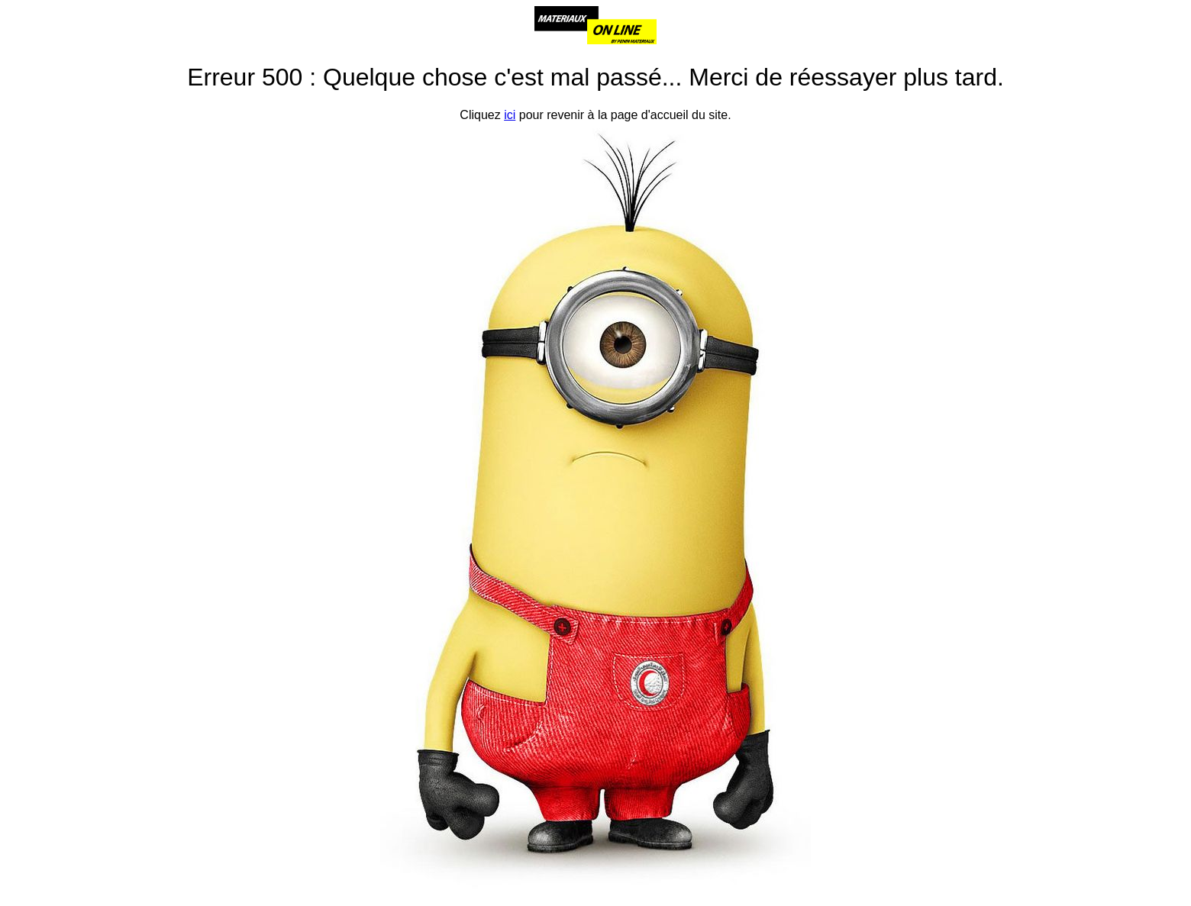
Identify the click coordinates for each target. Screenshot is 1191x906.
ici (509, 114)
